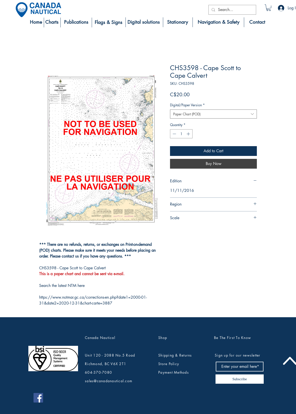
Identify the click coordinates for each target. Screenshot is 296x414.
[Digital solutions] (143, 22)
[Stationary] (177, 22)
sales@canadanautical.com (108, 381)
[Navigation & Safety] (218, 22)
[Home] (36, 22)
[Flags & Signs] (108, 22)
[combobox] (213, 114)
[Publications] (76, 22)
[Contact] (257, 22)
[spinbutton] (181, 134)
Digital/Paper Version (187, 105)
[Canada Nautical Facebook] (38, 398)
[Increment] (189, 134)
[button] (269, 7)
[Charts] (51, 22)
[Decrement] (174, 134)
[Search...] (232, 9)
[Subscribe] (239, 379)
